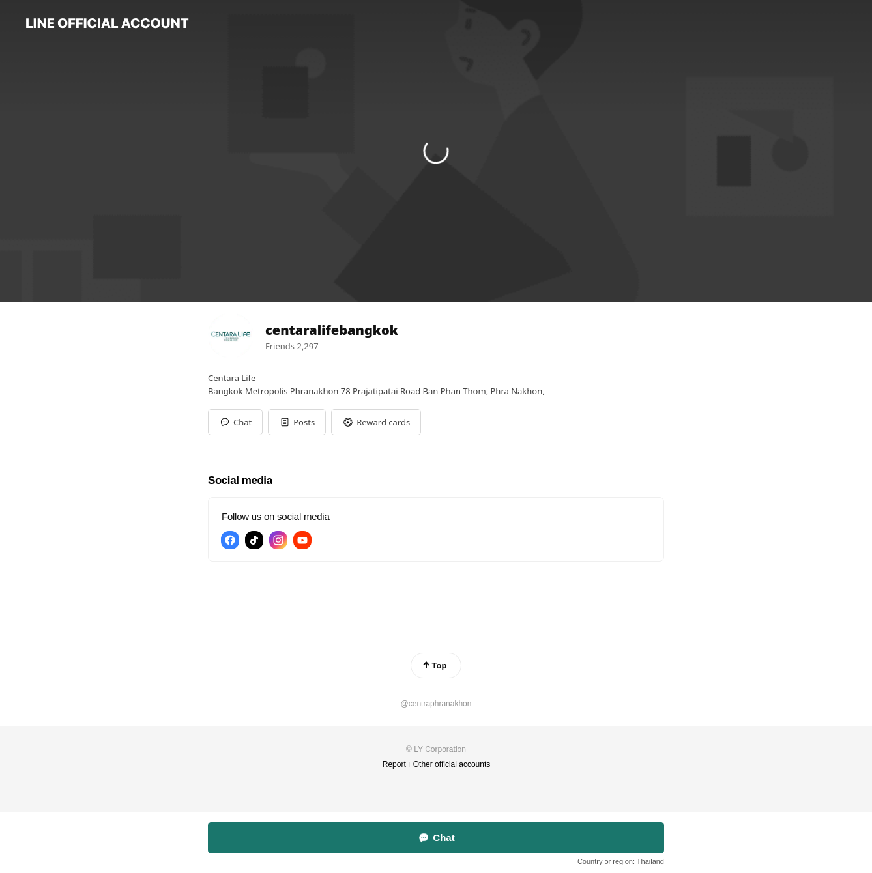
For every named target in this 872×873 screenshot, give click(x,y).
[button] (297, 422)
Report (394, 764)
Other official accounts (452, 764)
